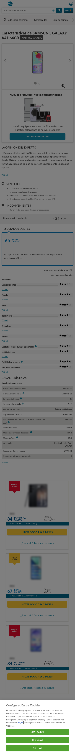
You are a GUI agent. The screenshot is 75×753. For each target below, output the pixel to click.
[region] (37, 726)
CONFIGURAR (37, 732)
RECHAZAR (37, 740)
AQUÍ (20, 722)
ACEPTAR (37, 748)
